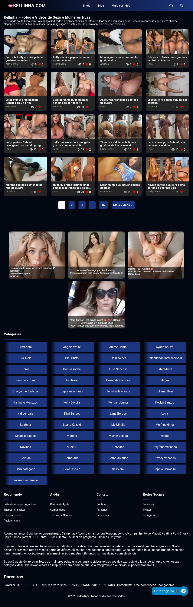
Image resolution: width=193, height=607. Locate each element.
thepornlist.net (12, 515)
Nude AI (72, 447)
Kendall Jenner (118, 402)
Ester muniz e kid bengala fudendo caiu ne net (22, 101)
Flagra (165, 380)
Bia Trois (25, 358)
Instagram (149, 515)
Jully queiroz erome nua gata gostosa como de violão (71, 144)
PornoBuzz (124, 585)
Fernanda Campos (118, 380)
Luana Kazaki (107, 149)
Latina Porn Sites (175, 533)
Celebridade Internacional (165, 358)
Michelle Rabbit (25, 436)
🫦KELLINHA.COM (27, 5)
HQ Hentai (40, 537)
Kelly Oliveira (12, 64)
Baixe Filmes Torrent (17, 537)
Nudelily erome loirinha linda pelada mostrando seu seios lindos (71, 187)
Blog (101, 5)
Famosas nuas (25, 380)
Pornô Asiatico (118, 458)
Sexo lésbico (72, 469)
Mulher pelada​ (118, 436)
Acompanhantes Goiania (20, 533)
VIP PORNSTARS (103, 585)
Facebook (148, 504)
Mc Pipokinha (164, 424)
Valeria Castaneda (25, 480)
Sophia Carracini (164, 469)
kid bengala (25, 413)
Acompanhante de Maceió (144, 533)
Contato (101, 504)
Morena (72, 436)
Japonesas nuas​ (72, 391)
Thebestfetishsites (15, 509)
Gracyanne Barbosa (25, 391)
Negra (165, 436)
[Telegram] (183, 591)
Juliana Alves (164, 391)
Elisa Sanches (118, 369)
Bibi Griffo (72, 358)
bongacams (166, 585)
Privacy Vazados (165, 458)
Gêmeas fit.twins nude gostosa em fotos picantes (167, 59)
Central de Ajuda (59, 504)
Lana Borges (118, 413)
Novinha (25, 447)
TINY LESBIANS (79, 585)
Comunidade (57, 509)
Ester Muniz (12, 106)
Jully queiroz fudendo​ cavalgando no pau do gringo (24, 144)
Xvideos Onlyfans (110, 537)
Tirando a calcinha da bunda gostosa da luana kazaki (118, 144)
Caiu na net (118, 358)
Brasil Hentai (58, 537)
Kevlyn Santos (155, 191)
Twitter (147, 509)
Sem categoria (25, 469)
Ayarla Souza (164, 347)
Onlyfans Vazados (164, 447)
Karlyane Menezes (25, 402)
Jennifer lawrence (118, 391)
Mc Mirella (118, 424)
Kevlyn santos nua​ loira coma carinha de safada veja (166, 186)
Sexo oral (118, 469)
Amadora (105, 64)
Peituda (26, 458)
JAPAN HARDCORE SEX (21, 585)
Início (86, 5)
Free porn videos (145, 585)
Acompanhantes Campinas (57, 533)
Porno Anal (71, 458)
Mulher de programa (82, 537)
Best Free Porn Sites (53, 585)
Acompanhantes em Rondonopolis (101, 533)
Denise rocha (72, 369)
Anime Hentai (118, 347)
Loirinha (25, 424)
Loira (150, 64)
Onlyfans (118, 447)
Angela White (72, 347)
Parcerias (102, 509)
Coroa (25, 369)
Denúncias (102, 515)
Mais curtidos (121, 5)
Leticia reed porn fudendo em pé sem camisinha (166, 144)
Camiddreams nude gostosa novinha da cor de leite (70, 101)
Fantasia (72, 380)
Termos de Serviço (61, 515)
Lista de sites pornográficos (20, 504)
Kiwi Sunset (72, 413)
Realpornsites (12, 520)
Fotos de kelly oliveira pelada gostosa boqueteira (24, 59)
